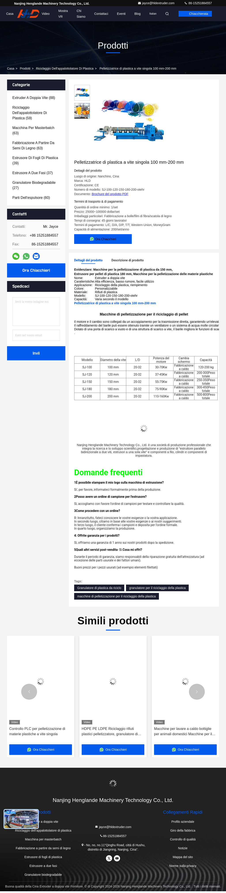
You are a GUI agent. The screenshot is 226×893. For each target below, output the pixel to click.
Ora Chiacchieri (36, 270)
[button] (29, 693)
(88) (33, 98)
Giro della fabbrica (182, 832)
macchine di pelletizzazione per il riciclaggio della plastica (116, 598)
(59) (29, 113)
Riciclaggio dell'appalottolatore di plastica (65, 68)
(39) (35, 160)
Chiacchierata (198, 13)
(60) (31, 198)
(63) (33, 130)
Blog (137, 13)
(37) (32, 173)
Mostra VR (63, 13)
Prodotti (27, 13)
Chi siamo (81, 13)
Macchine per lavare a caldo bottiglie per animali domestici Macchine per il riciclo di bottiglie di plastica (183, 734)
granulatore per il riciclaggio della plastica (157, 589)
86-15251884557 (198, 3)
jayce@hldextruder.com (156, 3)
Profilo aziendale (182, 823)
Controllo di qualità (183, 841)
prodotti (25, 68)
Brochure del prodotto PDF (110, 194)
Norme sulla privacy (182, 867)
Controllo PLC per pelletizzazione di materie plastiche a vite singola (37, 733)
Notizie (183, 850)
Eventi (121, 13)
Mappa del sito (183, 859)
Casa (9, 13)
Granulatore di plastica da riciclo (99, 589)
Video (46, 13)
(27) (34, 185)
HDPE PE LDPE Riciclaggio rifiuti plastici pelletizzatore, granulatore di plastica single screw (110, 734)
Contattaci (101, 13)
